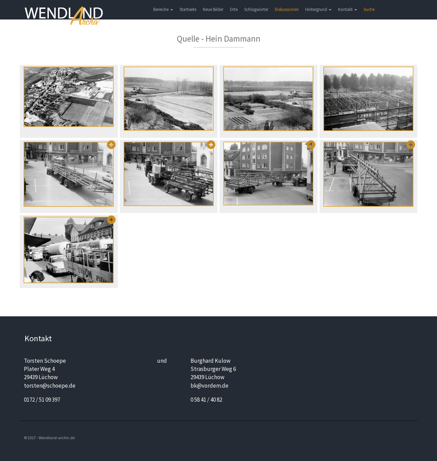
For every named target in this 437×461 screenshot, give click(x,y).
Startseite (188, 9)
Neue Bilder (213, 9)
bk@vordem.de (209, 385)
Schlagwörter (256, 9)
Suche (369, 9)
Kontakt (347, 9)
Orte (234, 9)
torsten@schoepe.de (49, 385)
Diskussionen (287, 9)
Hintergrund (318, 9)
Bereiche (163, 9)
